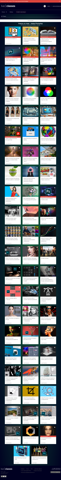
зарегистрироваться (57, 6)
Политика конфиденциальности (28, 472)
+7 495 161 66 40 (56, 468)
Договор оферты (38, 468)
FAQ (31, 468)
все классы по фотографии (22, 1)
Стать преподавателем (26, 470)
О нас (27, 468)
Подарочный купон (38, 470)
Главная (22, 468)
